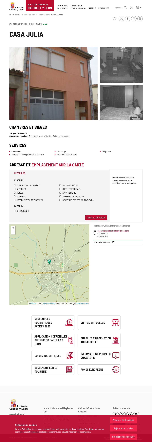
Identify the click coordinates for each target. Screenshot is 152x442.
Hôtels (18, 192)
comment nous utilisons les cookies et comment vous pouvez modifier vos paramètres (52, 431)
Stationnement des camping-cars (76, 200)
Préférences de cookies (123, 436)
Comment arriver (102, 242)
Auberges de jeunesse (71, 196)
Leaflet (32, 304)
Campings (19, 196)
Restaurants (21, 210)
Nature (17, 14)
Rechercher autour (96, 217)
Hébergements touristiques (28, 200)
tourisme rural (29, 14)
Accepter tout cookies (123, 419)
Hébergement (44, 14)
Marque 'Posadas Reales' (27, 185)
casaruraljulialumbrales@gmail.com (113, 230)
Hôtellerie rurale (69, 189)
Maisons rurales (68, 185)
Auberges (20, 189)
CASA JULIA (58, 14)
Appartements (67, 192)
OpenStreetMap (49, 304)
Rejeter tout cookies (123, 428)
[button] (138, 7)
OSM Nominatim (82, 304)
